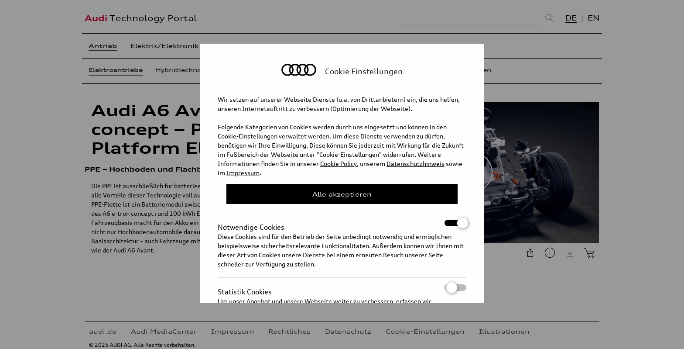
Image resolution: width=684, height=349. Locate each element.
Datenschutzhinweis (415, 163)
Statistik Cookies (342, 287)
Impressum (243, 172)
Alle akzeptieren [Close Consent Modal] (342, 194)
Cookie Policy (338, 163)
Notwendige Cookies (342, 223)
